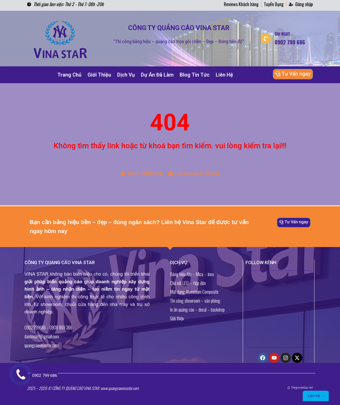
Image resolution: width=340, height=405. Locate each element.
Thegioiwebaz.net (302, 387)
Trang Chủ (69, 75)
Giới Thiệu (99, 75)
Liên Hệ (224, 75)
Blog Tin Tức (195, 75)
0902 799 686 (43, 375)
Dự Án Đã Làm (157, 75)
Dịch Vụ (126, 75)
